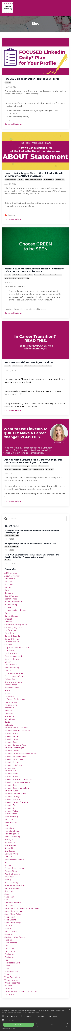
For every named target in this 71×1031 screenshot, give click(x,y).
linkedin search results (53, 275)
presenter (9, 877)
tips (6, 960)
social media (9, 905)
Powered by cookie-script (9, 1028)
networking (9, 848)
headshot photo (11, 688)
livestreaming (10, 822)
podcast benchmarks (14, 868)
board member (11, 596)
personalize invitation (14, 860)
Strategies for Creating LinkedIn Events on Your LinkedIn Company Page (32, 531)
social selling (10, 920)
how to (7, 693)
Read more (35, 1013)
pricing (7, 880)
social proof (9, 917)
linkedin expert (11, 751)
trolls (6, 969)
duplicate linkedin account (16, 648)
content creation (12, 639)
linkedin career (18, 366)
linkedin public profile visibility (22, 275)
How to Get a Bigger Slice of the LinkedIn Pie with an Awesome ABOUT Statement (34, 174)
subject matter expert (14, 937)
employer (26, 466)
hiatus (7, 691)
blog (6, 590)
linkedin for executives (15, 756)
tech (6, 946)
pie (5, 862)
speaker (7, 560)
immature (9, 696)
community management (16, 625)
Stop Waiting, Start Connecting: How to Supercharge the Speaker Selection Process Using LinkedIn (31, 556)
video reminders (12, 977)
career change (16, 466)
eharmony (9, 650)
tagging (8, 940)
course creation (11, 642)
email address (10, 653)
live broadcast (10, 814)
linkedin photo (11, 774)
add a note (9, 579)
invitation (8, 713)
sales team (9, 897)
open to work (46, 366)
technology (9, 951)
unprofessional (11, 971)
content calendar (12, 636)
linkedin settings (10, 278)
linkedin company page (15, 745)
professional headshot (14, 885)
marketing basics (11, 831)
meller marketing (38, 469)
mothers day (10, 845)
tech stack (9, 948)
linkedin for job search (32, 366)
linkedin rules (11, 791)
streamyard (9, 934)
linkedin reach (39, 275)
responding (9, 891)
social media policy (12, 914)
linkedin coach (11, 742)
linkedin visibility (23, 278)
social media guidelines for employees (21, 908)
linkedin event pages (12, 535)
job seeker (9, 716)
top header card (12, 963)
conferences (10, 630)
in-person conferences (14, 699)
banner (7, 587)
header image (10, 685)
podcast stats (10, 871)
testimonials (9, 957)
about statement (10, 179)
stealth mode (10, 931)
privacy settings (11, 882)
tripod (7, 966)
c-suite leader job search (16, 610)
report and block (12, 888)
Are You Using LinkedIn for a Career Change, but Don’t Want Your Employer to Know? (33, 461)
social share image (12, 923)
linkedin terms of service (16, 802)
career (7, 466)
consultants (9, 633)
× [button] (69, 1009)
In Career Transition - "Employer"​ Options (28, 362)
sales (6, 894)
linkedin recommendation (16, 788)
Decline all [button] (52, 1025)
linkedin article (11, 733)
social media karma (13, 911)
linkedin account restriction (17, 731)
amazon (8, 582)
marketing (9, 828)
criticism (8, 645)
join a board (10, 719)
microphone (9, 842)
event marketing (12, 668)
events (7, 670)
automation (9, 584)
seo (6, 900)
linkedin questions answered (17, 782)
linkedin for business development (20, 754)
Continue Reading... (13, 124)
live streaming (11, 817)
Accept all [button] (18, 1025)
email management (13, 656)
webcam (8, 986)
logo (6, 825)
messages (8, 839)
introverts (8, 711)
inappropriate (10, 702)
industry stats (10, 705)
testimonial (9, 954)
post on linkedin (12, 874)
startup (7, 928)
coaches (8, 622)
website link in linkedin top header (20, 991)
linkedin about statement (33, 179)
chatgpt (8, 619)
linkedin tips (60, 179)
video (6, 974)
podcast (8, 865)
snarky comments (12, 903)
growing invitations (13, 682)
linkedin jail (9, 768)
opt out (8, 857)
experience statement (14, 673)
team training (10, 943)
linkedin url (9, 808)
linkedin (7, 82)
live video (8, 819)
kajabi (7, 722)
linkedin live (10, 771)
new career (49, 469)
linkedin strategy (12, 799)
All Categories (10, 573)
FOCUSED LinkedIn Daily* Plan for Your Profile (31, 78)
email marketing (11, 659)
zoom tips (9, 994)
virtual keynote (11, 980)
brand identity (10, 605)
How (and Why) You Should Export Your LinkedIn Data (30, 544)
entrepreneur (10, 665)
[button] (35, 1020)
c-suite (7, 607)
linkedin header (11, 762)
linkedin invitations (13, 765)
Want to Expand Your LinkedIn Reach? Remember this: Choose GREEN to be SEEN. (34, 270)
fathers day (9, 679)
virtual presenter (12, 983)
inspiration (9, 708)
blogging (8, 593)
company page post (13, 627)
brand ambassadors (13, 602)
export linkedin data (11, 546)
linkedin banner (11, 736)
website (8, 989)
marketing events (12, 834)
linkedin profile (49, 179)
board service (10, 599)
